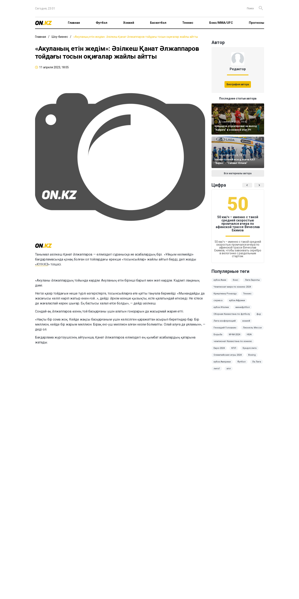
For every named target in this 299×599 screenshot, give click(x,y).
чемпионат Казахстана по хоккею (233, 341)
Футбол (101, 23)
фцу (258, 314)
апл (229, 368)
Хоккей (128, 23)
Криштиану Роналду (225, 293)
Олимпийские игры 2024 (228, 355)
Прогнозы (256, 23)
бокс (235, 280)
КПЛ (233, 348)
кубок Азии (220, 280)
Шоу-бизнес (60, 36)
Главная (74, 23)
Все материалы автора (238, 173)
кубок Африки (237, 300)
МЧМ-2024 (234, 334)
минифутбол (242, 307)
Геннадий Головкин (225, 327)
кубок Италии (221, 307)
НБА (249, 334)
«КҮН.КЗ (41, 264)
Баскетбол (158, 23)
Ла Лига (256, 361)
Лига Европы (252, 280)
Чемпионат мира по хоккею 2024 (232, 286)
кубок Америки (222, 361)
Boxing (252, 355)
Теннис (187, 23)
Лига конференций (225, 321)
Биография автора (238, 84)
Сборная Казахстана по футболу (232, 314)
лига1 (217, 368)
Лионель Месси (252, 327)
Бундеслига (249, 348)
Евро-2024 (219, 348)
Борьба (218, 334)
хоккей (246, 321)
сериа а (218, 300)
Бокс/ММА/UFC (221, 23)
